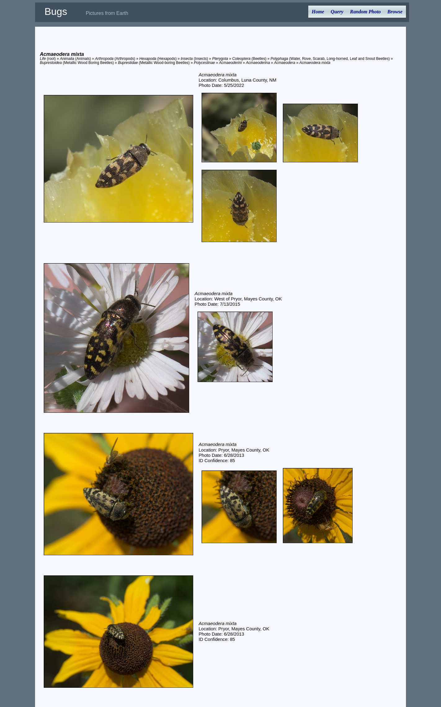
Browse (395, 11)
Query (337, 11)
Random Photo (365, 11)
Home (318, 11)
